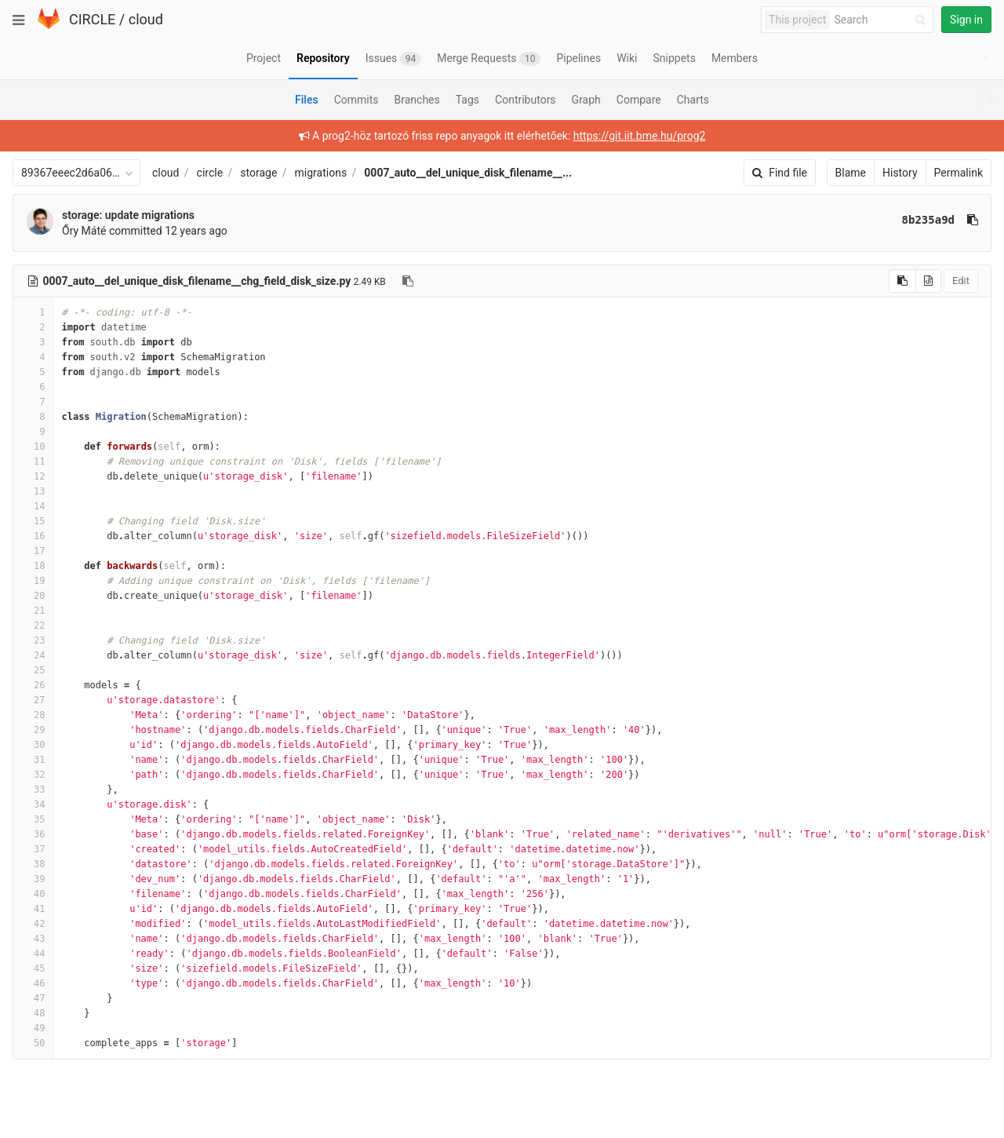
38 (33, 864)
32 (33, 774)
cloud (146, 19)
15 (33, 521)
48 (33, 1013)
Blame (850, 172)
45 (33, 968)
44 (33, 953)
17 (33, 550)
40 (33, 893)
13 (33, 491)
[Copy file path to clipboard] (407, 281)
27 (33, 700)
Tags (467, 99)
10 (33, 446)
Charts (693, 99)
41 (33, 908)
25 (33, 670)
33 (33, 789)
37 (33, 849)
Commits (356, 99)
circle (210, 172)
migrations (321, 172)
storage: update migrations (128, 215)
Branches (417, 99)
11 (33, 461)
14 (33, 506)
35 (33, 819)
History (900, 172)
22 (33, 625)
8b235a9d (928, 219)
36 (33, 834)
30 (33, 744)
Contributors (525, 99)
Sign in (966, 19)
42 (33, 923)
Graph (586, 99)
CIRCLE (92, 19)
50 (33, 1043)
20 (33, 595)
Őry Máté (84, 230)
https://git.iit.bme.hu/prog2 (639, 135)
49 (33, 1028)
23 (33, 640)
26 (33, 685)
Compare (639, 99)
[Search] (882, 20)
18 (33, 565)
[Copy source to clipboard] (902, 281)
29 (33, 729)
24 (33, 655)
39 (33, 879)
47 (33, 998)
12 (33, 476)
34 (33, 804)
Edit (960, 280)
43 (33, 938)
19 (33, 580)
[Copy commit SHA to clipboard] (972, 220)
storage (258, 172)
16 (33, 536)
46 (33, 983)
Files (306, 99)
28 (33, 714)
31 (33, 759)
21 (33, 610)
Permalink (958, 172)
